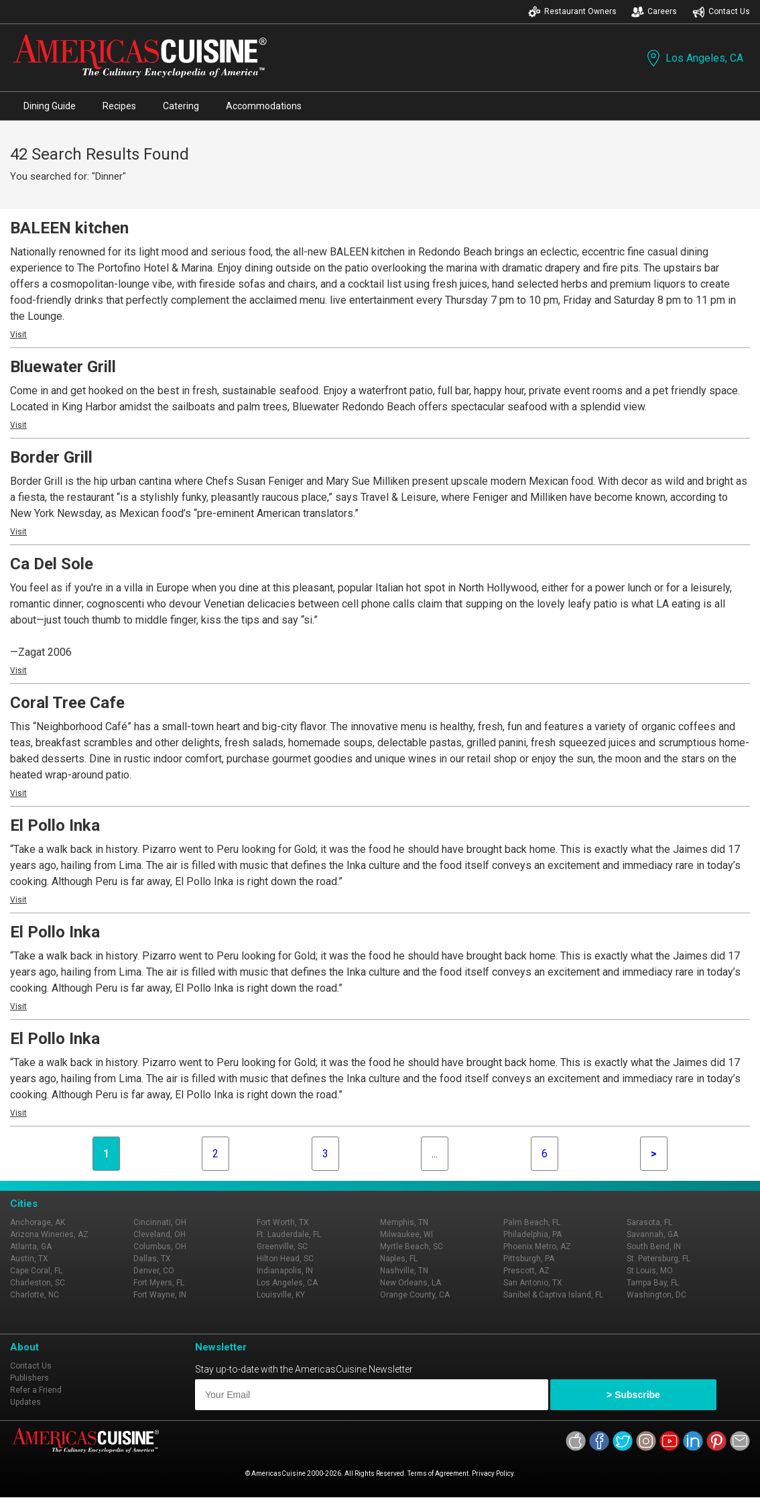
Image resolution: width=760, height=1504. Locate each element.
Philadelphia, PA (532, 1234)
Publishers (29, 1378)
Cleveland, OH (159, 1234)
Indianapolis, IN (285, 1270)
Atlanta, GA (31, 1246)
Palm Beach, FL (531, 1222)
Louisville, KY (281, 1294)
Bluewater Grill (63, 366)
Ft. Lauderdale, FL (289, 1234)
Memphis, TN (404, 1222)
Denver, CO (153, 1270)
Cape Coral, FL (36, 1270)
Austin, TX (29, 1258)
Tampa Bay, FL (653, 1282)
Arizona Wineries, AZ (49, 1234)
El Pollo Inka (55, 825)
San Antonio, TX (532, 1282)
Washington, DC (656, 1294)
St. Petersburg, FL (658, 1258)
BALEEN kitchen (69, 228)
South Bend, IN (654, 1246)
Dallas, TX (152, 1258)
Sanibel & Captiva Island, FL (553, 1294)
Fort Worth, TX (283, 1222)
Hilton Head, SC (285, 1258)
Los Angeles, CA (693, 58)
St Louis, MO (650, 1270)
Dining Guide (49, 106)
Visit (18, 334)
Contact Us (721, 11)
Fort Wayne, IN (159, 1294)
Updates (25, 1402)
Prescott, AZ (526, 1270)
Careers (654, 11)
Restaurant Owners (572, 11)
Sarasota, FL (649, 1222)
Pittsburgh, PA (528, 1258)
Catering (181, 106)
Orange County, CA (415, 1294)
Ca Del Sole (51, 564)
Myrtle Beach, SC (411, 1246)
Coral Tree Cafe (67, 702)
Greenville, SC (282, 1246)
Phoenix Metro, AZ (537, 1246)
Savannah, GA (652, 1234)
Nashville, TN (404, 1270)
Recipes (119, 106)
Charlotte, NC (34, 1294)
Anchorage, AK (37, 1222)
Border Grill (51, 457)
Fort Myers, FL (158, 1282)
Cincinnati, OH (159, 1222)
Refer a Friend (36, 1390)
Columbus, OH (159, 1246)
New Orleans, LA (410, 1282)
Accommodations (264, 106)
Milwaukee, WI (406, 1234)
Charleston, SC (37, 1282)
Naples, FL (399, 1258)
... (435, 1153)
